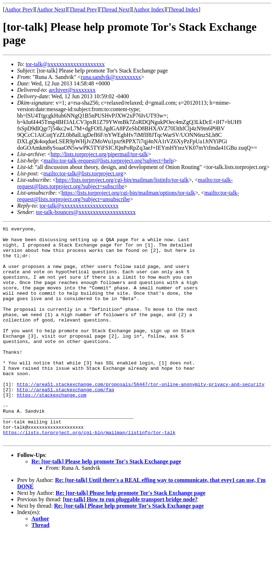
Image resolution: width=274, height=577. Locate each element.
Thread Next (115, 9)
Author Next (51, 9)
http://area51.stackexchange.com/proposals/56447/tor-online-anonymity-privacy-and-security (140, 416)
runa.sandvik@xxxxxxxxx (111, 77)
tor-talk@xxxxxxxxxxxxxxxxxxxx (65, 64)
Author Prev (19, 9)
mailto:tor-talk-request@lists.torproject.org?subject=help (108, 161)
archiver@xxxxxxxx (72, 90)
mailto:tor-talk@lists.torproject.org (83, 173)
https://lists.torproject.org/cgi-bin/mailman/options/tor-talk (128, 193)
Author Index (148, 9)
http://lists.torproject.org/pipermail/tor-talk (99, 154)
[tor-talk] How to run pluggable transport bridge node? (130, 542)
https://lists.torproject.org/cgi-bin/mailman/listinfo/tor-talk (122, 180)
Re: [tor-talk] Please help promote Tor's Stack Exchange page (106, 504)
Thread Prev (83, 9)
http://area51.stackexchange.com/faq (65, 422)
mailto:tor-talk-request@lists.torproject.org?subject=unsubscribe (128, 196)
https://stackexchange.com (51, 429)
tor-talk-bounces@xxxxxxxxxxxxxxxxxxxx (86, 212)
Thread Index (183, 9)
